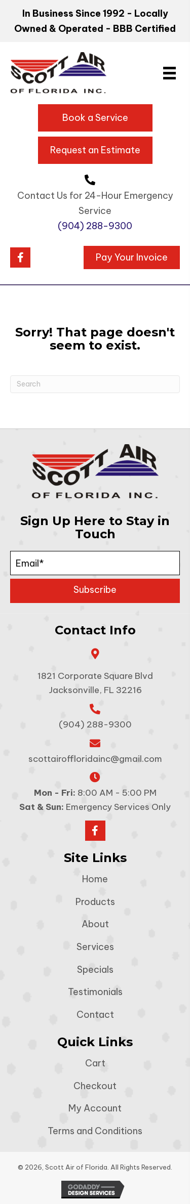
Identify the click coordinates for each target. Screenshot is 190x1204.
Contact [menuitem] (95, 1014)
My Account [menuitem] (95, 1108)
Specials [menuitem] (95, 969)
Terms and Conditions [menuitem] (95, 1131)
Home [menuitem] (95, 879)
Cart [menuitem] (95, 1063)
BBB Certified (144, 28)
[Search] (95, 384)
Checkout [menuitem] (95, 1086)
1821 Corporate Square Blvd (95, 683)
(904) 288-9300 (95, 226)
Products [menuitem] (95, 902)
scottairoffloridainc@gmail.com (95, 758)
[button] (20, 257)
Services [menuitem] (95, 947)
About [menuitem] (95, 924)
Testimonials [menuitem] (95, 992)
